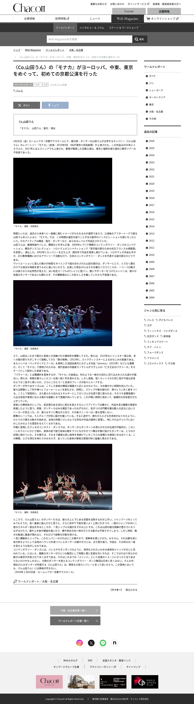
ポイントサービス (137, 4)
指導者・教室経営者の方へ (167, 4)
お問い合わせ (117, 4)
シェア (55, 105)
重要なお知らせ (98, 4)
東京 (151, 104)
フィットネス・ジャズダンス (162, 330)
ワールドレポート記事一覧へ (73, 620)
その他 (152, 118)
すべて (152, 76)
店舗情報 (164, 11)
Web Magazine (33, 50)
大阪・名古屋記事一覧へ (74, 610)
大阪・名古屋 (76, 50)
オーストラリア (157, 97)
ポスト (26, 105)
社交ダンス (153, 336)
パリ (151, 83)
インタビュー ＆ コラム (92, 27)
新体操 (167, 336)
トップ (16, 50)
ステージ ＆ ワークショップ (123, 27)
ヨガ (149, 325)
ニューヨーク (156, 90)
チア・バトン (154, 347)
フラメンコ (153, 358)
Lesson (128, 11)
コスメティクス (155, 363)
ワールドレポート (65, 27)
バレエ (19, 90)
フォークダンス (155, 352)
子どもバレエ (166, 319)
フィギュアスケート (157, 341)
